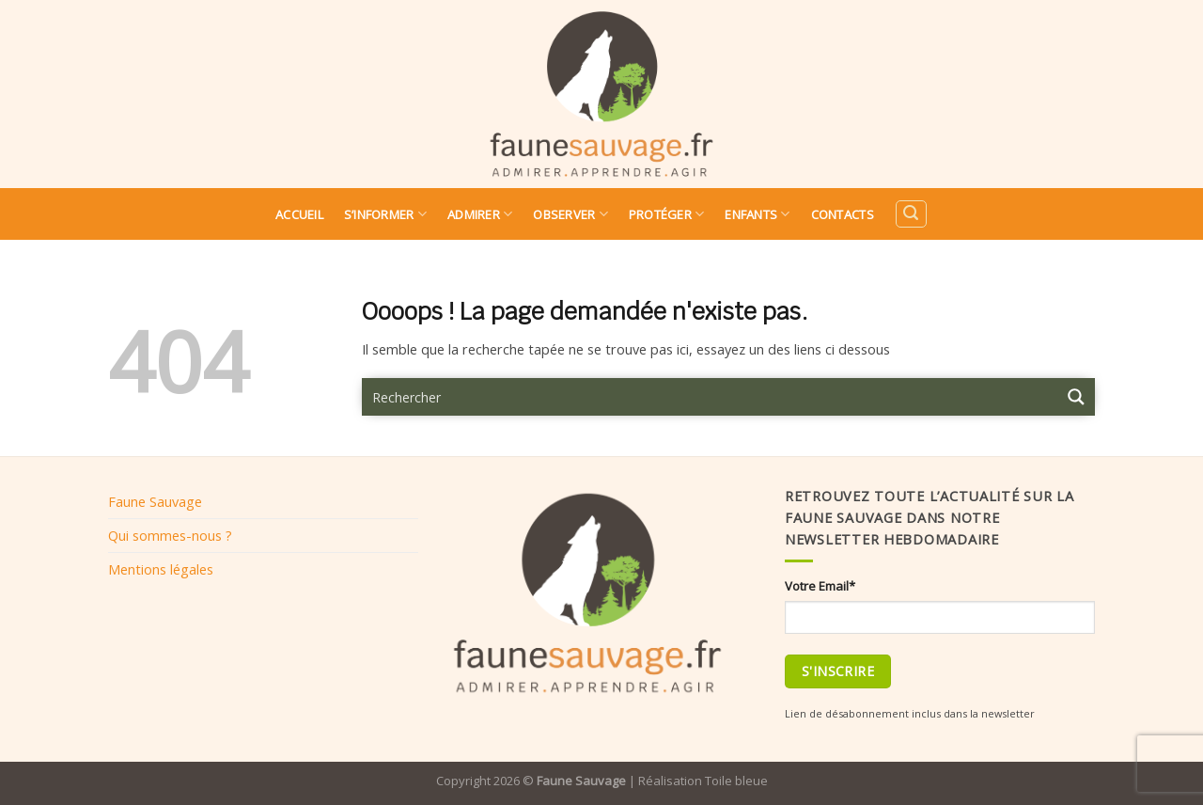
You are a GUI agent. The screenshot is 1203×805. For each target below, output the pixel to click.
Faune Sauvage (155, 501)
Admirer (479, 214)
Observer (570, 214)
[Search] (911, 214)
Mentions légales (160, 569)
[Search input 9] (710, 397)
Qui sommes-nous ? (170, 535)
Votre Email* (820, 585)
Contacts (842, 214)
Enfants (757, 214)
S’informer (385, 214)
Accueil (299, 214)
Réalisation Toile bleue (703, 780)
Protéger (667, 214)
